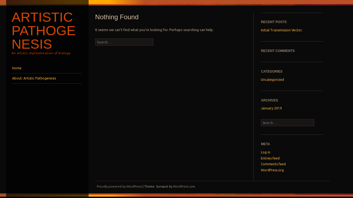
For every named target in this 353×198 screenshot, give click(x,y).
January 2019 (271, 108)
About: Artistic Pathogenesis (34, 78)
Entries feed (270, 158)
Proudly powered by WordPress (119, 186)
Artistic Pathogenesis (44, 30)
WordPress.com (184, 186)
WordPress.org (272, 170)
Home (17, 68)
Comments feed (273, 164)
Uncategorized (272, 79)
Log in (265, 152)
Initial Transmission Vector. (282, 30)
